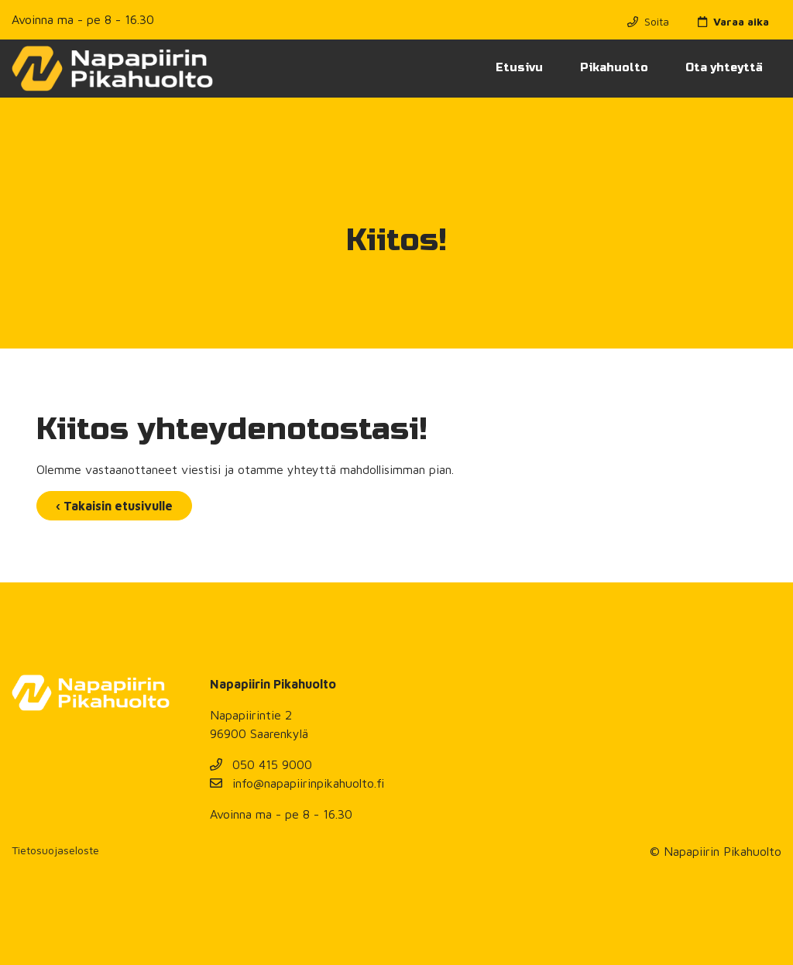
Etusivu (519, 67)
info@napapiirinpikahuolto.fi (297, 783)
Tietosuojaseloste (55, 850)
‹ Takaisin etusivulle (114, 506)
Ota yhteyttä (724, 67)
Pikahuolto (614, 67)
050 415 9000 (261, 764)
